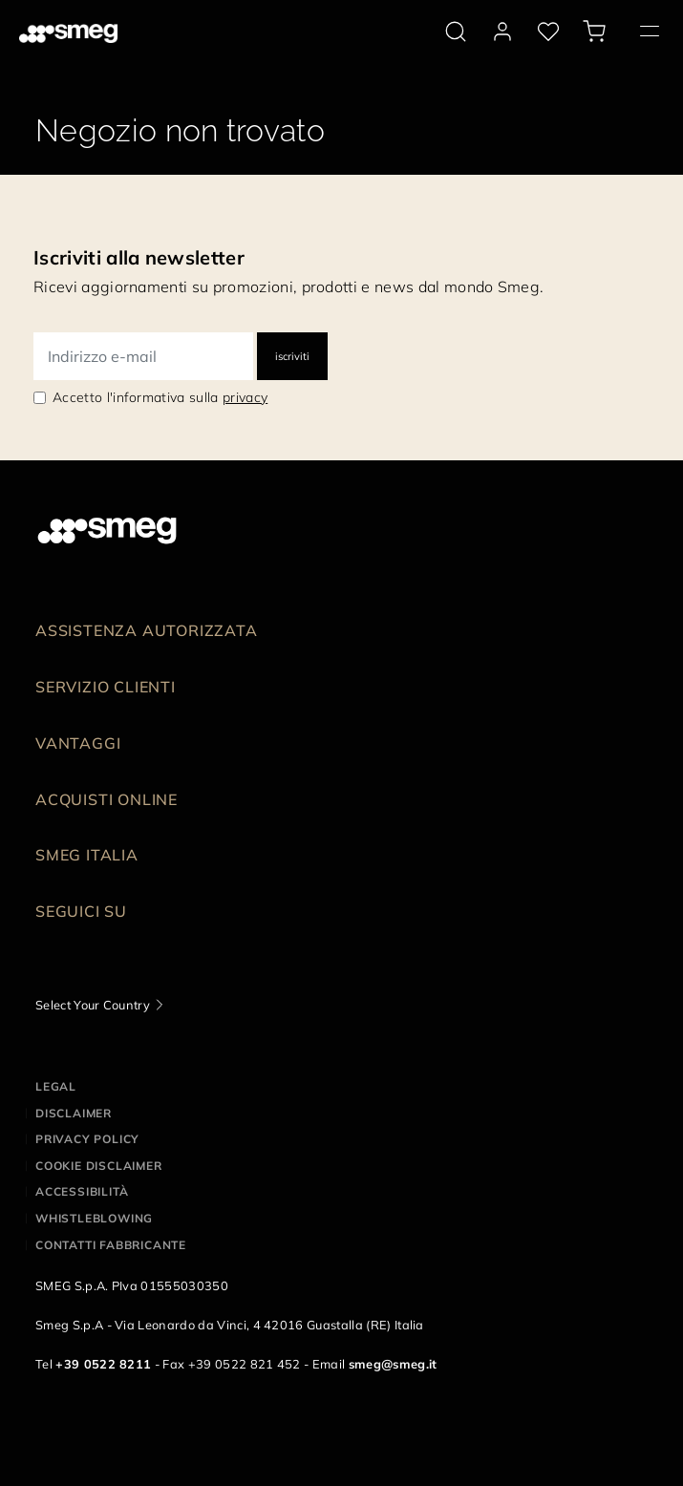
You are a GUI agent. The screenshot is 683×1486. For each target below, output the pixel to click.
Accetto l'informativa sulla (160, 397)
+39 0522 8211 (103, 1363)
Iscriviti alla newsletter (139, 257)
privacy (245, 397)
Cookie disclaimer (98, 1165)
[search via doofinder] (455, 31)
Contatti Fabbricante (110, 1245)
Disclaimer (73, 1113)
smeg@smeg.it (393, 1363)
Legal (55, 1086)
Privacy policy (87, 1139)
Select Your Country (92, 1004)
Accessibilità (81, 1191)
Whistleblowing (94, 1218)
